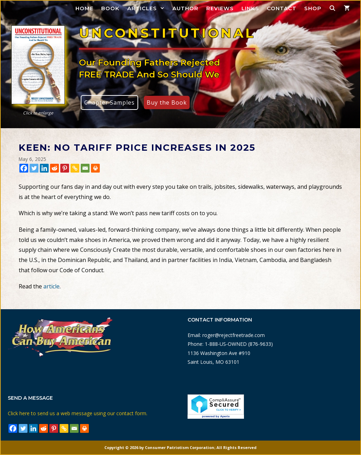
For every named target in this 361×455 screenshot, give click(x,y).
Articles (148, 8)
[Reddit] (54, 168)
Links (250, 8)
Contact (281, 8)
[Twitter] (34, 168)
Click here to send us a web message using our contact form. (77, 413)
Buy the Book (167, 102)
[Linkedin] (44, 168)
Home (84, 8)
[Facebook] (23, 168)
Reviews (220, 8)
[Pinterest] (64, 168)
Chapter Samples (109, 102)
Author (185, 8)
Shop (313, 8)
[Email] (85, 168)
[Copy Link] (75, 168)
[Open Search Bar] (332, 8)
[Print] (95, 168)
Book (110, 8)
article (51, 286)
